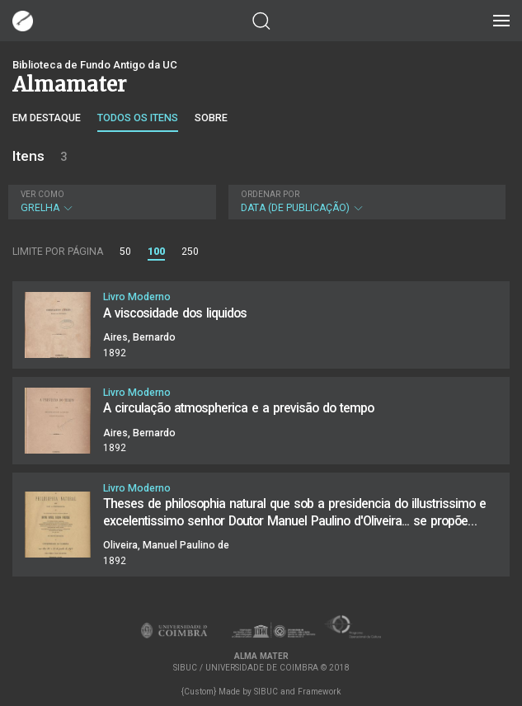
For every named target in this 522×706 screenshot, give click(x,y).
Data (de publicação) (365, 201)
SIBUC (266, 691)
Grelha (110, 201)
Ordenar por (270, 194)
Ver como (42, 194)
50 (125, 251)
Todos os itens (137, 117)
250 (190, 251)
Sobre (211, 117)
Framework (319, 691)
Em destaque (46, 117)
